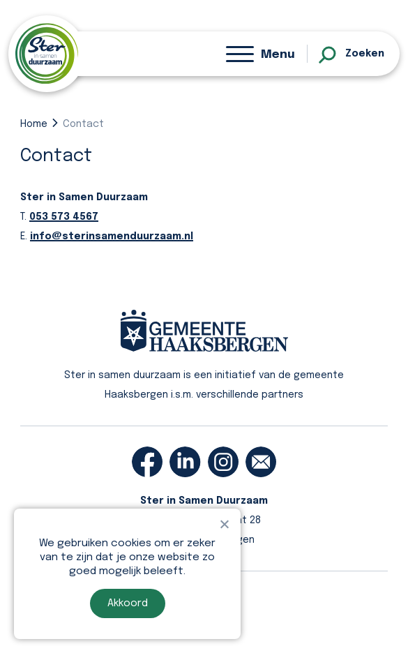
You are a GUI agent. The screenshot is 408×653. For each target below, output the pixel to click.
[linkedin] (184, 461)
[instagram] (223, 461)
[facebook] (147, 461)
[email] (260, 461)
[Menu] (260, 53)
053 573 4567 (63, 217)
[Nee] (224, 524)
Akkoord (127, 603)
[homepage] (46, 53)
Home (33, 124)
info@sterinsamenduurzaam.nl (111, 236)
